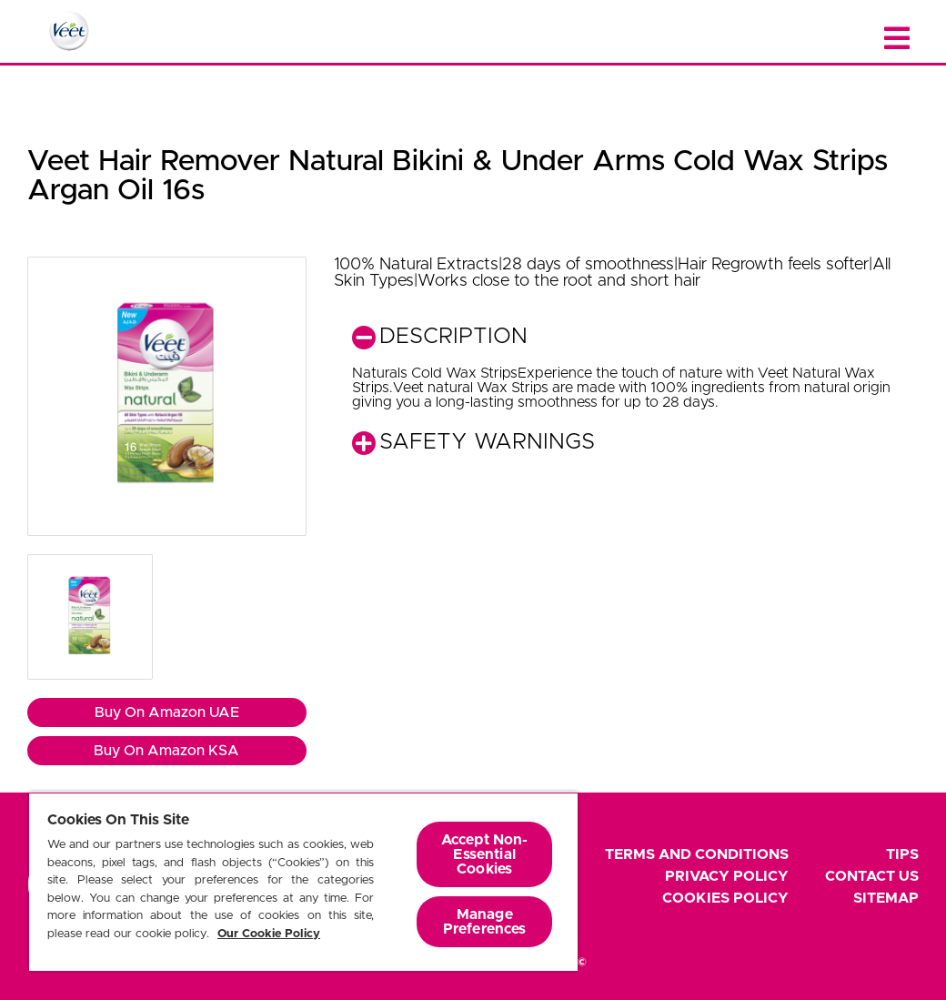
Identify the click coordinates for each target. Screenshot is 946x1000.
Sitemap (886, 898)
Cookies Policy (725, 898)
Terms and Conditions (697, 854)
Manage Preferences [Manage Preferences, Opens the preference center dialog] (485, 921)
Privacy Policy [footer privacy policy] (727, 876)
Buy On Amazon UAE (167, 712)
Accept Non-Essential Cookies (484, 854)
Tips (902, 854)
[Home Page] (69, 31)
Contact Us (872, 876)
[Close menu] (897, 39)
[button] (167, 396)
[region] (303, 881)
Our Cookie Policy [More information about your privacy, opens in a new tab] (268, 934)
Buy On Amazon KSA (166, 750)
